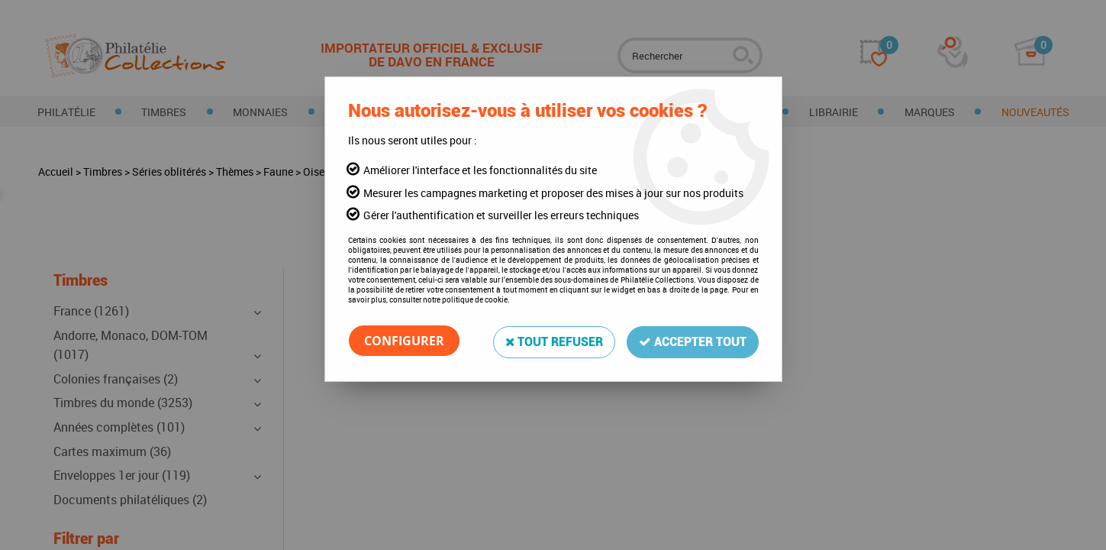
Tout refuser (554, 340)
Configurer (404, 340)
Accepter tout (692, 340)
